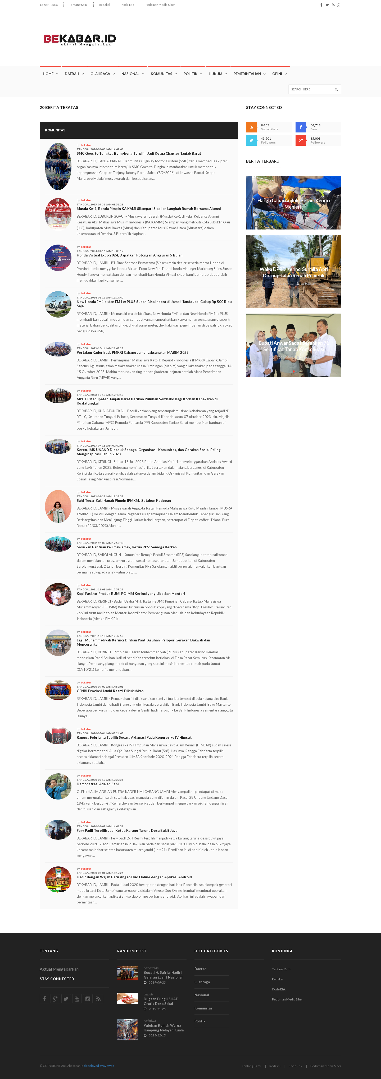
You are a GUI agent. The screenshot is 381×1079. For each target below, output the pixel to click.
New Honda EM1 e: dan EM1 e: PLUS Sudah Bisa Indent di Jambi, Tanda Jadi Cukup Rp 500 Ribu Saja (154, 304)
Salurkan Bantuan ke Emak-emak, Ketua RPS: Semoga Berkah (127, 547)
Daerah (72, 74)
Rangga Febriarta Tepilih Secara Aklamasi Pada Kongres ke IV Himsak (134, 737)
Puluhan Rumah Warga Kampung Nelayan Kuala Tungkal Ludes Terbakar (164, 1030)
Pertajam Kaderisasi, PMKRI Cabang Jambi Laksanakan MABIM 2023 (133, 352)
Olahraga (100, 74)
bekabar (86, 144)
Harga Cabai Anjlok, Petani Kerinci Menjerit (293, 204)
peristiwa (150, 1021)
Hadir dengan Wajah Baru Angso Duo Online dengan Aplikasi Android (134, 877)
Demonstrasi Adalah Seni (98, 784)
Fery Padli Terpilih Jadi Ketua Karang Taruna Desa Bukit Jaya (127, 830)
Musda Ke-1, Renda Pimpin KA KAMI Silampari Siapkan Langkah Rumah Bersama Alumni (149, 208)
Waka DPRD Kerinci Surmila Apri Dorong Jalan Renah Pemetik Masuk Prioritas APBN (294, 275)
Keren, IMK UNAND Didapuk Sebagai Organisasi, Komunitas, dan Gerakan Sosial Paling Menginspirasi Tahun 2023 (149, 452)
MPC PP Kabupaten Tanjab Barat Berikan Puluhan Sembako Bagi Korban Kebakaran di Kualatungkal (147, 401)
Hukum (215, 74)
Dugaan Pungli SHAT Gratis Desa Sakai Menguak (161, 1004)
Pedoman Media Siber (160, 4)
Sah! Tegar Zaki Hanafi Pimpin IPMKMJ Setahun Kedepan (124, 500)
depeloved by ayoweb (99, 1066)
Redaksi (104, 4)
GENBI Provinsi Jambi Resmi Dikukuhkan (110, 691)
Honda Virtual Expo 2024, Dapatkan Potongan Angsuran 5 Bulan (130, 255)
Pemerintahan (247, 74)
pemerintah (151, 968)
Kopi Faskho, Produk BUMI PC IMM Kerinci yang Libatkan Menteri (131, 593)
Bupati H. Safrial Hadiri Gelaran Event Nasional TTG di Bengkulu (163, 977)
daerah (148, 994)
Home (48, 74)
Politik (190, 74)
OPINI (277, 74)
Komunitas (161, 74)
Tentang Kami (78, 4)
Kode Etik (127, 4)
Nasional (130, 74)
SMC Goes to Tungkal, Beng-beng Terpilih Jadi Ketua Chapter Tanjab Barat (139, 153)
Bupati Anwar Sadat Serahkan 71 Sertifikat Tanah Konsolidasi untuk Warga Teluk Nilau (294, 349)
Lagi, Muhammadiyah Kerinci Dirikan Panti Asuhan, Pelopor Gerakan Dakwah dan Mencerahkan (143, 642)
